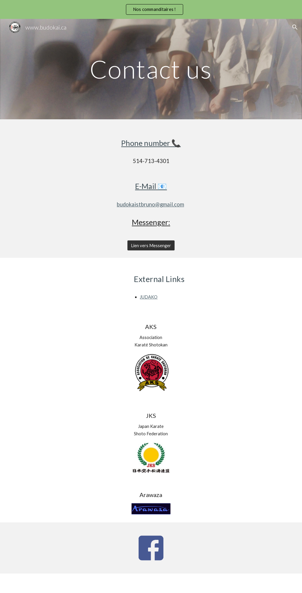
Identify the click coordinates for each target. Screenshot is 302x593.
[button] (295, 27)
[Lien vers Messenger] (151, 245)
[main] (151, 69)
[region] (151, 9)
